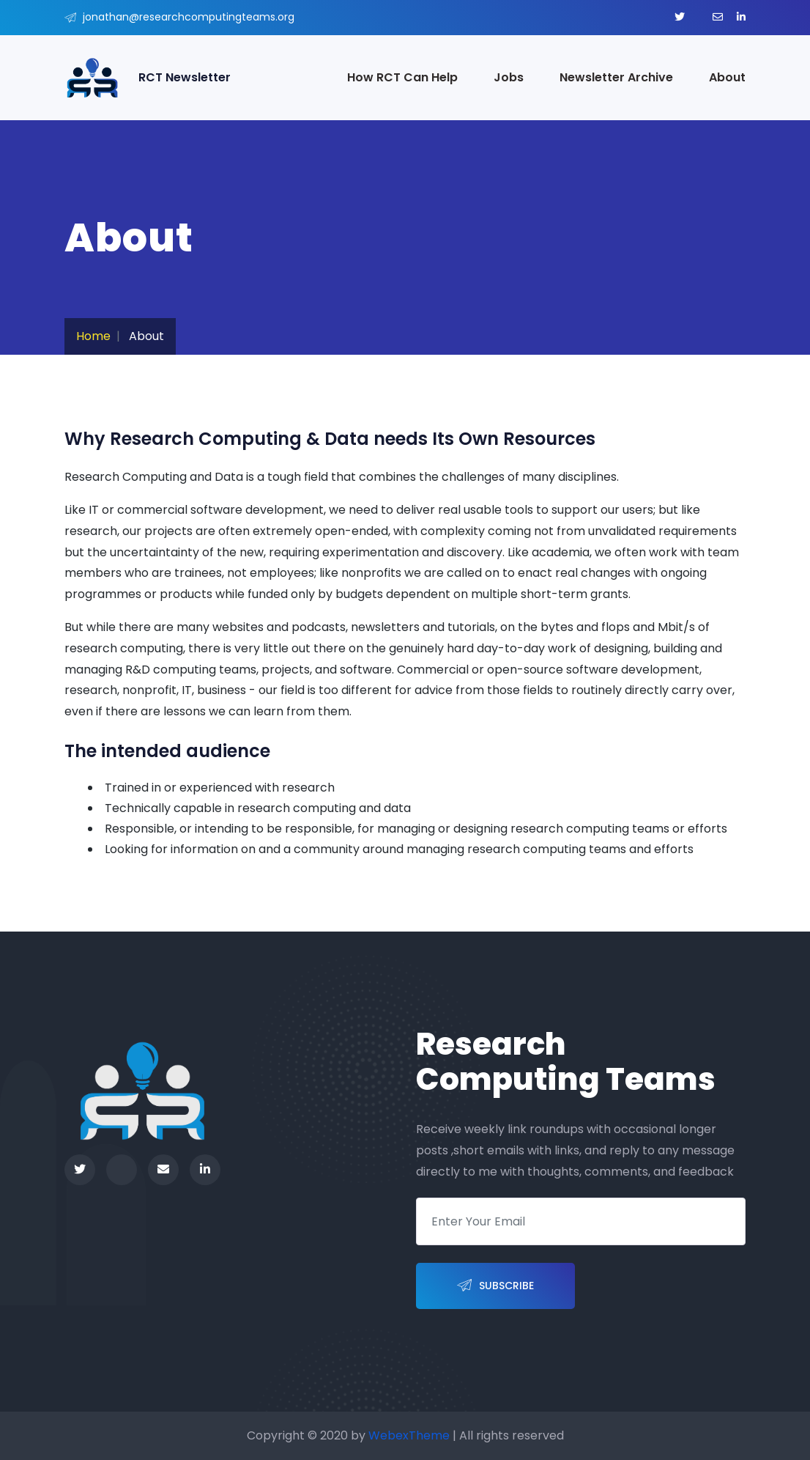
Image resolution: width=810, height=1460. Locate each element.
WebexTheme (409, 1435)
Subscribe (495, 1286)
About (727, 77)
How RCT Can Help (402, 77)
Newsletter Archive (616, 77)
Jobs (509, 77)
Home (93, 336)
